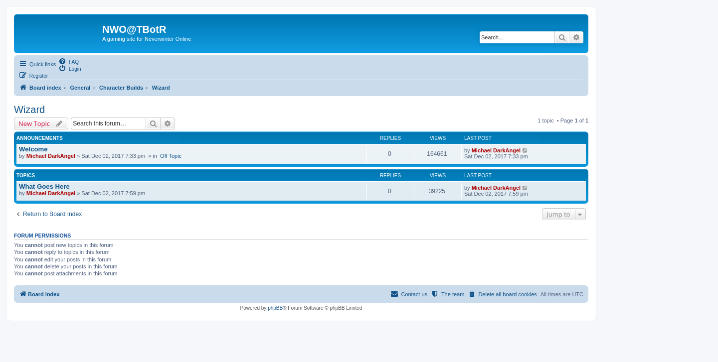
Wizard (29, 109)
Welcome (33, 149)
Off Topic (170, 156)
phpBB (275, 308)
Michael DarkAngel (50, 156)
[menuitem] (68, 61)
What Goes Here (44, 186)
